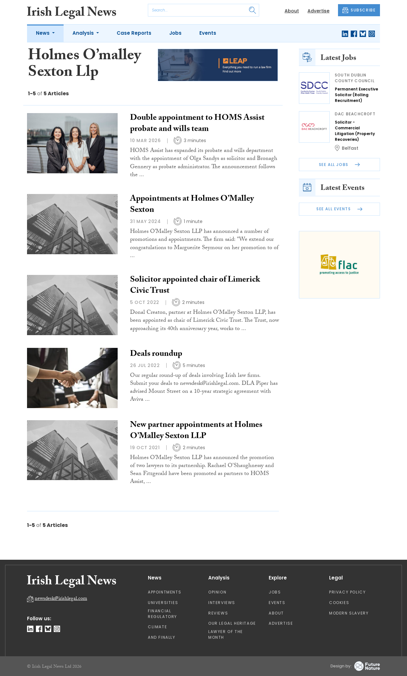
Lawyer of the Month (225, 634)
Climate (157, 626)
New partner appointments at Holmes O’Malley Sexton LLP (196, 431)
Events (207, 33)
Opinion (217, 592)
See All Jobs (339, 164)
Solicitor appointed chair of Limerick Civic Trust (195, 285)
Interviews (221, 602)
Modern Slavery (349, 613)
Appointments (164, 592)
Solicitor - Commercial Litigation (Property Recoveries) (355, 130)
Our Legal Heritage (232, 623)
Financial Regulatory (162, 613)
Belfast (350, 148)
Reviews (218, 613)
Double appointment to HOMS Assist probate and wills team (197, 124)
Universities (163, 602)
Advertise (318, 11)
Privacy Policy (347, 592)
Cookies (339, 602)
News (43, 33)
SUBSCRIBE (359, 10)
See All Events (339, 209)
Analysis (83, 33)
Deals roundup (156, 355)
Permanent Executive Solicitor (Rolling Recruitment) (356, 94)
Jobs (175, 33)
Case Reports (134, 33)
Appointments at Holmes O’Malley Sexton (192, 205)
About (292, 11)
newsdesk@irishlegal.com (61, 599)
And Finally (162, 637)
